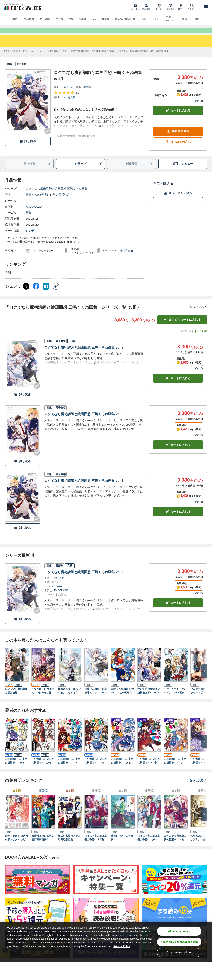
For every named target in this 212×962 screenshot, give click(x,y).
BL (144, 19)
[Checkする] (47, 138)
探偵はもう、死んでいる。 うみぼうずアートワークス (69, 697)
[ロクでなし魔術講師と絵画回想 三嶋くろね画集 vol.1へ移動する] (143, 57)
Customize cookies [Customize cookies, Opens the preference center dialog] (179, 952)
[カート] (181, 6)
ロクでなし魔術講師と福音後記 (16, 697)
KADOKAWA (34, 213)
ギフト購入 (163, 190)
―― (28, 207)
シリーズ (88, 170)
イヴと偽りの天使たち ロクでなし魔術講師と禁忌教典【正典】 (42, 697)
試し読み (27, 148)
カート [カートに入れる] (178, 385)
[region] (106, 942)
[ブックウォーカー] (22, 6)
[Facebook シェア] (36, 293)
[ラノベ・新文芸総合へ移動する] (48, 57)
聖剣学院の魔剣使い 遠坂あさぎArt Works (149, 697)
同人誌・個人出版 (125, 19)
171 (30, 237)
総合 (14, 19)
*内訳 (199, 107)
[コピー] (55, 293)
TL (156, 19)
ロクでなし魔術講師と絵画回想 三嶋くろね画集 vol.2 (83, 421)
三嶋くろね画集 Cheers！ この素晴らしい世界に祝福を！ (123, 697)
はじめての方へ (178, 148)
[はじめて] (159, 6)
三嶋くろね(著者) (37, 201)
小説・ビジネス (77, 19)
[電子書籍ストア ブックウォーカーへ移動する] (19, 57)
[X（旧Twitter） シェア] (26, 293)
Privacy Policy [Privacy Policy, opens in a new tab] (121, 946)
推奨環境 (127, 257)
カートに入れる (178, 117)
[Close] (205, 941)
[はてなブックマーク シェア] (46, 293)
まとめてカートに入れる (182, 326)
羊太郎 (87, 93)
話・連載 (45, 19)
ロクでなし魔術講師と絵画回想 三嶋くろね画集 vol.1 (83, 487)
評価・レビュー (183, 170)
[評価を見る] (66, 101)
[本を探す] (192, 6)
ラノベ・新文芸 (100, 19)
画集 (28, 219)
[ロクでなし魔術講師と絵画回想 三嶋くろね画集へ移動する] (93, 57)
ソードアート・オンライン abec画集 (175, 697)
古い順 (185, 338)
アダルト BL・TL (171, 19)
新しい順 (200, 338)
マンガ (59, 19)
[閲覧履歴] (170, 6)
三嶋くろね (67, 93)
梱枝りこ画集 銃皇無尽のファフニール (95, 697)
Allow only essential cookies (179, 941)
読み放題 (29, 19)
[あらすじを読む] (100, 128)
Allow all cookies (179, 931)
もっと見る (198, 314)
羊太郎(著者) (61, 201)
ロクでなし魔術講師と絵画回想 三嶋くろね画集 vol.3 (83, 354)
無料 (197, 19)
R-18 (184, 19)
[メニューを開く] (205, 6)
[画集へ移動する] (64, 57)
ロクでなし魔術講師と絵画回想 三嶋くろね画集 (56, 195)
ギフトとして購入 (178, 200)
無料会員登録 (178, 138)
